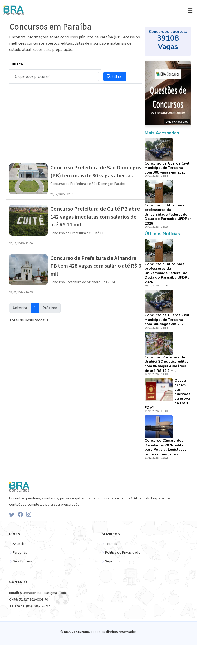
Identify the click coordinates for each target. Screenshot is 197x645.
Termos (111, 544)
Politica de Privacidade (122, 552)
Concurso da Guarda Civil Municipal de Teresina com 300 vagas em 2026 (167, 168)
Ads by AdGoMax (177, 121)
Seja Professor (24, 561)
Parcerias (20, 552)
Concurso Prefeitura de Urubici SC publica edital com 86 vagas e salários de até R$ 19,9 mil (166, 364)
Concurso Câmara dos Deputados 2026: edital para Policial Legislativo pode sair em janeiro (166, 447)
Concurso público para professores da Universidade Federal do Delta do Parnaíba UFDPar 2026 (168, 214)
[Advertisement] (75, 124)
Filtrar (115, 76)
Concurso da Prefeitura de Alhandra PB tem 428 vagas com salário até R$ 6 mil (95, 266)
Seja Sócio (113, 561)
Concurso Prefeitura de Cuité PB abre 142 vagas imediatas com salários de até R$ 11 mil (95, 217)
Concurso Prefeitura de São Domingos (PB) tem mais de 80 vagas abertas (95, 171)
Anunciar (19, 544)
